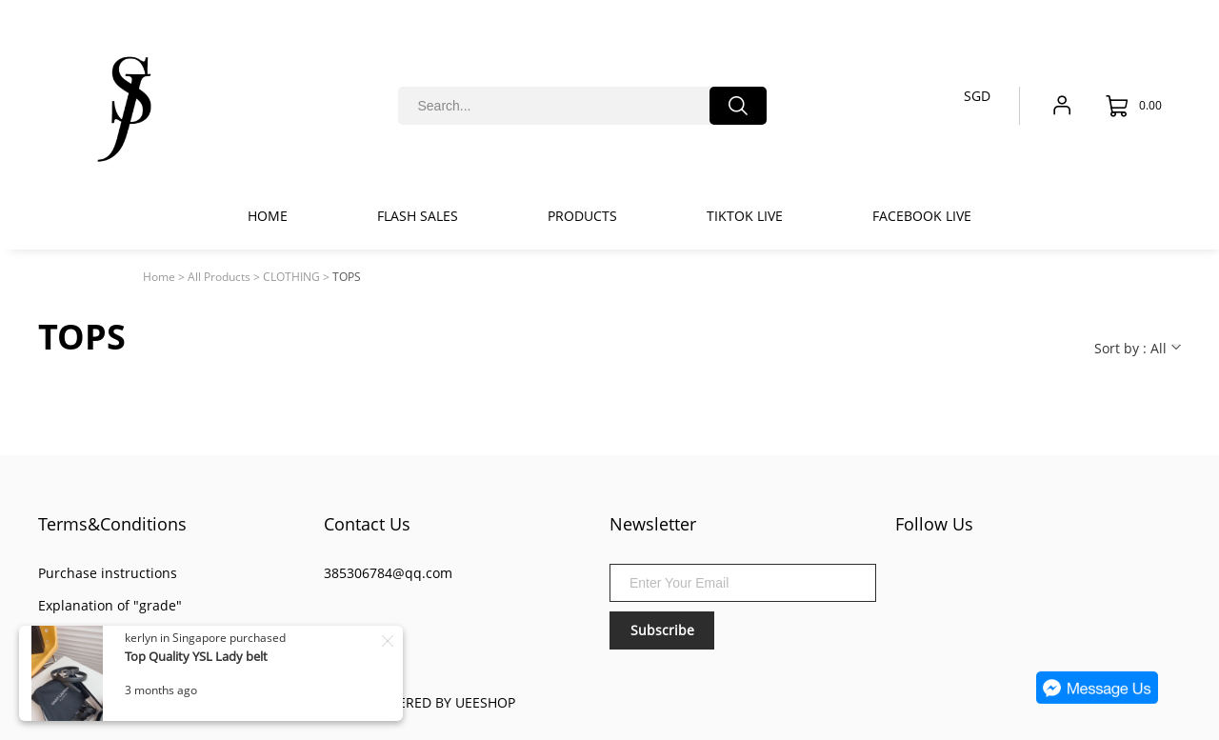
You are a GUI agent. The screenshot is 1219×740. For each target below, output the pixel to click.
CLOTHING (291, 277)
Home (159, 277)
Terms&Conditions (112, 523)
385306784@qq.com (388, 573)
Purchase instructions (107, 573)
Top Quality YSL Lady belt (197, 656)
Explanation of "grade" (110, 605)
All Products (219, 277)
